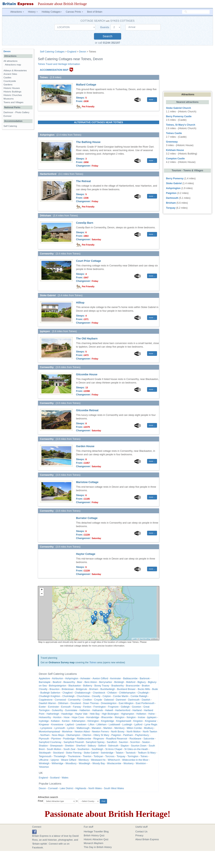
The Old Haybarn (87, 338)
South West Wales (114, 788)
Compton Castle (175, 158)
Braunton (54, 689)
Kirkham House (175, 150)
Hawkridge (67, 713)
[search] (196, 11)
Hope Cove (78, 717)
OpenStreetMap (145, 639)
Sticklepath (45, 752)
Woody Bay (98, 763)
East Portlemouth (145, 703)
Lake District (66, 788)
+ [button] (42, 590)
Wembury (83, 760)
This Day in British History (98, 847)
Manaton (96, 728)
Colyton (107, 696)
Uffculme (43, 760)
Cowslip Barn (84, 222)
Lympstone (46, 728)
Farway (77, 706)
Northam (45, 735)
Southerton (83, 749)
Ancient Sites (10, 74)
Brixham (93, 689)
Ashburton (57, 678)
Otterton (86, 735)
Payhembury (142, 735)
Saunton (123, 742)
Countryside (10, 81)
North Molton (134, 731)
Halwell (109, 710)
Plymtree (56, 738)
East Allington (126, 703)
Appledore (44, 678)
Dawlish (146, 699)
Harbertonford (122, 710)
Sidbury (92, 745)
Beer (79, 682)
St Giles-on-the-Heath (136, 749)
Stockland (58, 752)
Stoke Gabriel (91, 752)
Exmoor (8, 116)
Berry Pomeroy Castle (179, 116)
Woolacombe (114, 763)
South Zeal (69, 749)
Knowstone (57, 724)
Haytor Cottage (85, 553)
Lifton (91, 724)
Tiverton (87, 756)
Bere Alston (90, 682)
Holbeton (141, 713)
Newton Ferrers (100, 731)
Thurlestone (74, 756)
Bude (155, 689)
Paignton (116, 735)
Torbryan (98, 756)
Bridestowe (68, 689)
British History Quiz (94, 835)
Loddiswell (114, 724)
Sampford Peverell (74, 742)
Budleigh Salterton (50, 692)
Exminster (53, 706)
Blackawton (74, 685)
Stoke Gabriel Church (178, 108)
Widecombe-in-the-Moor (135, 760)
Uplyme (55, 760)
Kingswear (150, 721)
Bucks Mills (144, 689)
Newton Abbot (82, 731)
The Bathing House (88, 142)
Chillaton (112, 692)
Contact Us (141, 831)
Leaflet (134, 639)
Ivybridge (44, 721)
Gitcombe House (86, 374)
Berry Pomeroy (174, 178)
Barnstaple (45, 682)
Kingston (138, 721)
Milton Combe (134, 728)
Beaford (57, 682)
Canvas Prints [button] (74, 11)
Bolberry (87, 685)
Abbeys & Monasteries (15, 70)
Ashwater (85, 678)
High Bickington (110, 713)
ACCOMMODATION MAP (54, 70)
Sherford (80, 745)
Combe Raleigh (139, 696)
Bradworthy (117, 685)
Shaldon (43, 745)
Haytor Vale (81, 713)
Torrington (132, 756)
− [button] (42, 594)
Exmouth (66, 706)
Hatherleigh (53, 713)
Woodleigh (84, 763)
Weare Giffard (68, 760)
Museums (9, 98)
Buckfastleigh (107, 689)
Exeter (42, 706)
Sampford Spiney (95, 742)
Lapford (69, 724)
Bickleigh (119, 682)
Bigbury (141, 682)
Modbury (148, 728)
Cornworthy (74, 699)
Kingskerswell (123, 721)
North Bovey (117, 731)
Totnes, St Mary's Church (180, 124)
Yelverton (44, 767)
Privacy (139, 835)
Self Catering (10, 126)
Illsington (119, 717)
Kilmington (93, 721)
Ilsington (131, 717)
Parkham (128, 735)
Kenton (66, 721)
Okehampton (73, 735)
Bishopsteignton (57, 685)
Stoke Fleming (73, 752)
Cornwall (53, 788)
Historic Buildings (12, 91)
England (71, 51)
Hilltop (80, 302)
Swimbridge (107, 752)
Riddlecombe (84, 738)
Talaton (119, 752)
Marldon (107, 728)
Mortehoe (67, 731)
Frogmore (113, 706)
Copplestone (46, 699)
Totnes (92, 662)
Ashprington (71, 678)
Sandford (112, 742)
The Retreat (83, 181)
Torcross (109, 756)
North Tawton (150, 731)
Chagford (67, 692)
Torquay (121, 756)
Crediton (87, 699)
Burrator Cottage (87, 518)
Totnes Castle (174, 133)
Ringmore (98, 738)
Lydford (138, 724)
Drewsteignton (109, 703)
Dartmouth (133, 699)
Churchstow (83, 696)
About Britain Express (147, 839)
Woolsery (128, 763)
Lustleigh (127, 724)
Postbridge (69, 738)
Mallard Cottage (86, 84)
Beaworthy (69, 682)
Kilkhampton (78, 721)
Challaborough (83, 692)
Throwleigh (60, 756)
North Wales (95, 788)
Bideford (130, 682)
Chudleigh (143, 692)
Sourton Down (138, 745)
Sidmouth (113, 745)
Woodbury (71, 763)
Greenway (172, 141)
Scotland (54, 777)
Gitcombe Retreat (87, 410)
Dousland (75, 703)
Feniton (87, 706)
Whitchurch (114, 760)
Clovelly (96, 696)
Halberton (84, 710)
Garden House (85, 446)
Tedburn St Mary (147, 752)
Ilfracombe (107, 717)
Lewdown (81, 724)
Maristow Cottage (87, 482)
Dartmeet (121, 699)
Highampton (127, 713)
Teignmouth (45, 756)
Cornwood (60, 699)
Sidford (102, 745)
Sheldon (69, 745)
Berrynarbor (105, 682)
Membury (119, 728)
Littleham (101, 724)
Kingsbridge (107, 721)
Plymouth (44, 738)
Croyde (98, 699)
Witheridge (57, 763)
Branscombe (133, 685)
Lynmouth (59, 728)
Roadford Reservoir (116, 738)
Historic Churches (13, 95)
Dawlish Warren (47, 703)
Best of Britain (94, 11)
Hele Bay (95, 713)
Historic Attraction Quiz (96, 839)
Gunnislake (71, 710)
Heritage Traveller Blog (96, 831)
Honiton (57, 717)
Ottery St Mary (101, 735)
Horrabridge (92, 717)
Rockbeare (135, 738)
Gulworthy (57, 710)
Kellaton (55, 721)
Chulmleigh (68, 696)
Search (107, 36)
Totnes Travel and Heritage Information (59, 64)
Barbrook (145, 678)
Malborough (83, 728)
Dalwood (109, 699)
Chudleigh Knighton (49, 696)
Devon (82, 51)
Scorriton (135, 742)
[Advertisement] (18, 173)
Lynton (70, 728)
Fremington (99, 706)
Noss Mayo (58, 735)
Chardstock (99, 692)
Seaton (146, 742)
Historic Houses (12, 88)
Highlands (80, 788)
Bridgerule (81, 689)
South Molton (54, 749)
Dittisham (63, 703)
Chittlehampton (127, 692)
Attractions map (13, 64)
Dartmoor (8, 112)
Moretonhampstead (49, 731)
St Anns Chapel (113, 749)
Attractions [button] (17, 11)
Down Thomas (91, 703)
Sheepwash (56, 745)
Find (40, 801)
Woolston (141, 763)
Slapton (124, 745)
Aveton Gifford (100, 678)
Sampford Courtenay (50, 742)
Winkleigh (44, 763)
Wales (65, 777)
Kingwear (44, 724)
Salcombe (148, 738)
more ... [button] (152, 100)
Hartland (137, 710)
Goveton (136, 706)
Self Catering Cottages (52, 51)
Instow (141, 717)
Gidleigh (125, 706)
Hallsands (97, 710)
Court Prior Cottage (88, 260)
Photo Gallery (22, 112)
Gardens (8, 84)
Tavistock (131, 752)
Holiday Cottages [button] (52, 11)
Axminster (115, 678)
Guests (105, 27)
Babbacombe (130, 678)
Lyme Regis (151, 724)
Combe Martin (120, 696)
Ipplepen (151, 717)
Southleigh (97, 749)
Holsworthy (45, 717)
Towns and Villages (13, 102)
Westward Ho (98, 760)
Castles (7, 77)
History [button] (33, 11)
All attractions (11, 61)
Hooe (67, 717)
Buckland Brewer (126, 689)
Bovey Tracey (101, 685)
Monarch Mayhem (93, 843)
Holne (151, 713)
